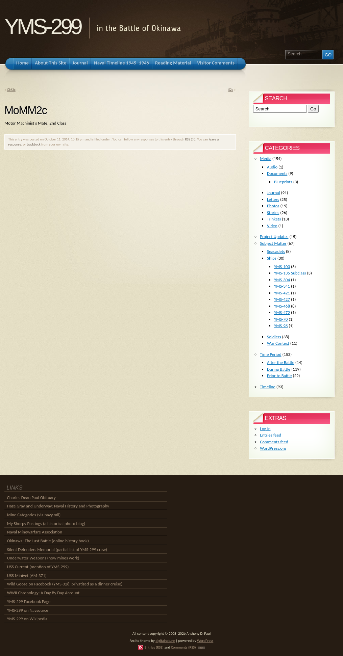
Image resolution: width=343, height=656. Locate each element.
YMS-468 (282, 306)
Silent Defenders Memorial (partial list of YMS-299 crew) (57, 549)
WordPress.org (273, 448)
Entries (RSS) (154, 647)
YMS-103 (282, 266)
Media (265, 158)
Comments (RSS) (183, 647)
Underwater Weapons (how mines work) (43, 557)
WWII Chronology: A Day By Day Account (43, 592)
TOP (201, 648)
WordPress (205, 640)
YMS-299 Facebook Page (28, 601)
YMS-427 (282, 299)
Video (272, 225)
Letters (273, 199)
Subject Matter (273, 243)
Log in (265, 428)
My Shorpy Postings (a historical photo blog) (46, 523)
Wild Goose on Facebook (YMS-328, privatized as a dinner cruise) (64, 583)
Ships (271, 258)
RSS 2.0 (190, 139)
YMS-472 (282, 312)
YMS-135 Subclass (290, 272)
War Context (278, 343)
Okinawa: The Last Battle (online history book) (48, 540)
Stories (273, 212)
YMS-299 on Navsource (27, 610)
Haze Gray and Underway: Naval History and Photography (58, 505)
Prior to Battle (279, 375)
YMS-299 (42, 26)
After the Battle (280, 362)
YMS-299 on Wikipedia (27, 618)
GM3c (11, 89)
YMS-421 (282, 292)
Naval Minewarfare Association (34, 531)
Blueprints (283, 181)
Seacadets (276, 251)
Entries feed (270, 435)
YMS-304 (282, 279)
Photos (273, 205)
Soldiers (274, 336)
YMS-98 (281, 325)
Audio (272, 166)
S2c (230, 89)
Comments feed (274, 441)
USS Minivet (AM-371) (27, 575)
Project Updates (274, 236)
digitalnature (165, 640)
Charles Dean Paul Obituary (31, 497)
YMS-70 (281, 319)
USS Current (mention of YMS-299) (38, 566)
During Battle (278, 369)
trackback (34, 144)
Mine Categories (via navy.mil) (33, 514)
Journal (273, 192)
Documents (277, 173)
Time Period (270, 354)
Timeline (267, 386)
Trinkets (274, 218)
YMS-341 (282, 286)
